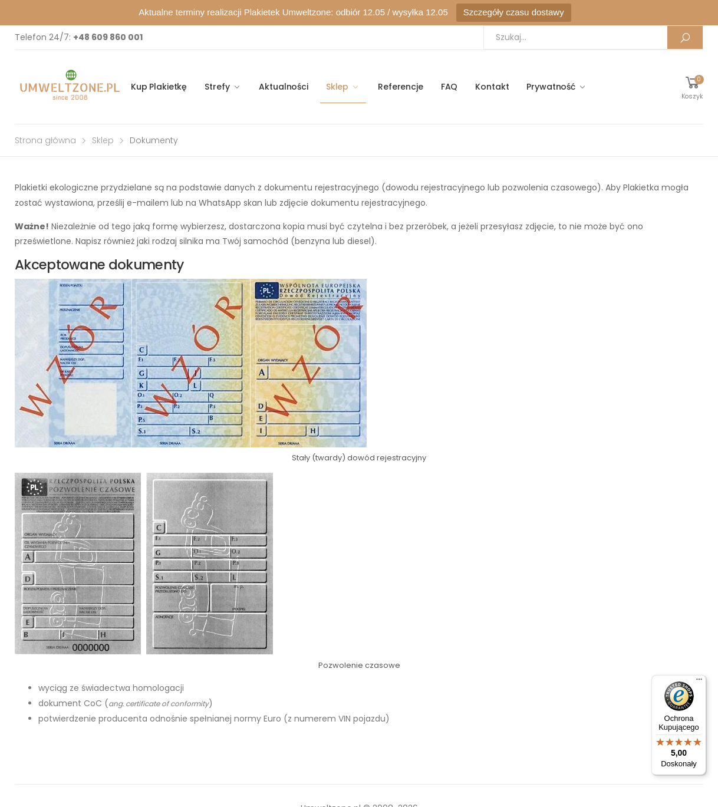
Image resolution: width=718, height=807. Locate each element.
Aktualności (283, 87)
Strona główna (45, 140)
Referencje (400, 87)
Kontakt (492, 87)
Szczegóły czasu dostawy (513, 12)
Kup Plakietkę (159, 87)
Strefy (217, 87)
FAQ (449, 87)
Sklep (337, 87)
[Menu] (699, 682)
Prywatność (550, 87)
